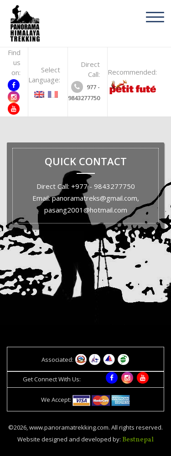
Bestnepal (138, 440)
